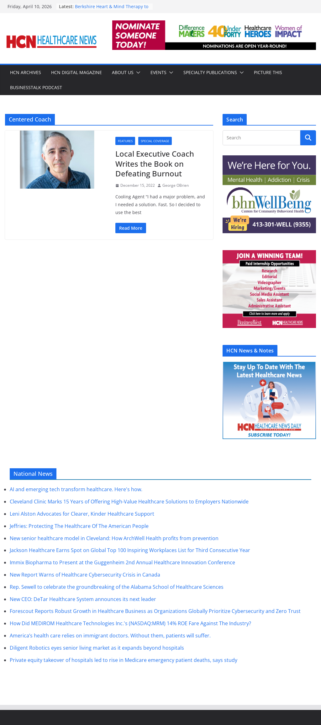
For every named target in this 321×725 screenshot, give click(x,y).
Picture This (268, 72)
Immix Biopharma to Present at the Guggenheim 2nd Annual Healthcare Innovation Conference (122, 562)
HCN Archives (25, 72)
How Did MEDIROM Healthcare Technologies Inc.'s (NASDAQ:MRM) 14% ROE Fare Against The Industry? (130, 623)
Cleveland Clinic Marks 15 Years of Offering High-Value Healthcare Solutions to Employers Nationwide (129, 501)
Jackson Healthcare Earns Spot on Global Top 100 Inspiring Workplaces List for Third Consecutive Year (130, 550)
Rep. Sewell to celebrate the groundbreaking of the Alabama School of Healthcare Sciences (117, 586)
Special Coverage (155, 141)
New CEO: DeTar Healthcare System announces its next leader (83, 599)
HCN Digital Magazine (76, 72)
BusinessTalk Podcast (36, 87)
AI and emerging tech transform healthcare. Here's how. (76, 489)
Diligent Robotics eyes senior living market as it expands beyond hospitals (97, 647)
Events (158, 72)
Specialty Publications (210, 72)
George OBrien (175, 185)
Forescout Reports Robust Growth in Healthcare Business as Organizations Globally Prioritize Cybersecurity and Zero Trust (155, 611)
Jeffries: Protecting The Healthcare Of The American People (79, 526)
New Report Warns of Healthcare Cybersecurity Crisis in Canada (85, 574)
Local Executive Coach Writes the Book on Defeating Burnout (154, 163)
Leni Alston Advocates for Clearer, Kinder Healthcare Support (82, 513)
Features (125, 141)
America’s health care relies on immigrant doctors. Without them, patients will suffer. (110, 635)
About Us (123, 72)
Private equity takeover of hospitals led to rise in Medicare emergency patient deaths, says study (123, 660)
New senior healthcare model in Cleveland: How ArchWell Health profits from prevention (114, 538)
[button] (137, 72)
